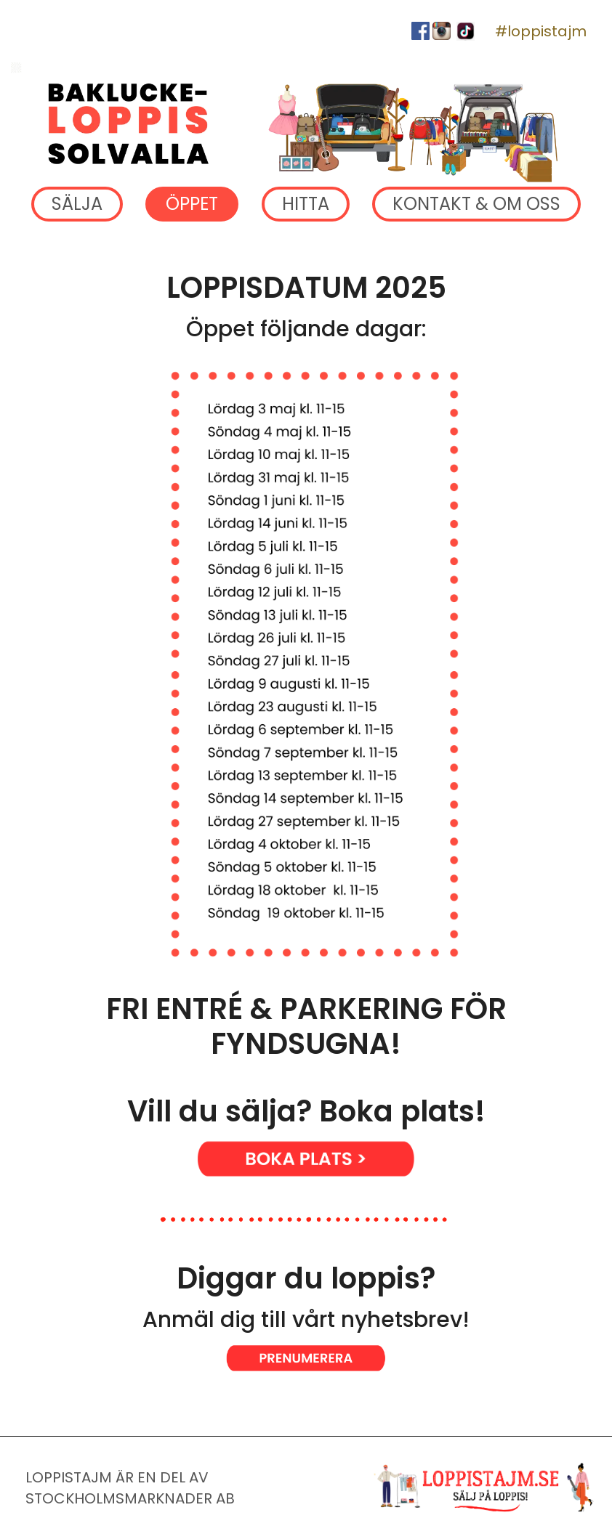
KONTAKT (476, 204)
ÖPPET (192, 204)
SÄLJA (77, 204)
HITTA (305, 204)
